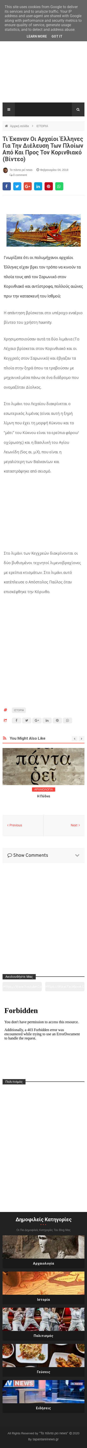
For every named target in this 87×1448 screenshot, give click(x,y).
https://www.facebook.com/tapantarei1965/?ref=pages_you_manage (64, 988)
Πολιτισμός (43, 1336)
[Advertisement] (43, 71)
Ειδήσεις (43, 1408)
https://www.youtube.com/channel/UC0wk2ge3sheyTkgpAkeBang (22, 988)
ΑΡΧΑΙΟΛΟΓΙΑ (43, 789)
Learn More (37, 36)
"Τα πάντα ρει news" (54, 1433)
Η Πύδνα (43, 796)
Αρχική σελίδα (20, 126)
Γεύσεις (43, 1372)
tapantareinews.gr (45, 1439)
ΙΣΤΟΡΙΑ (42, 126)
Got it (57, 36)
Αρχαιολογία (43, 1263)
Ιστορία (43, 1300)
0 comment (18, 175)
